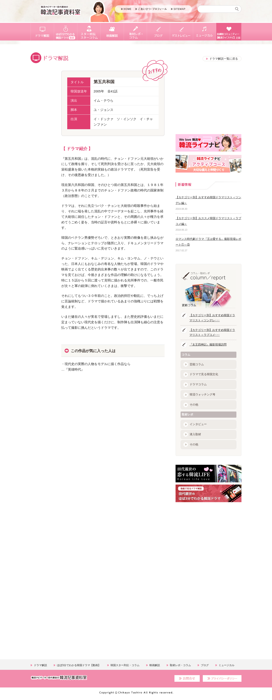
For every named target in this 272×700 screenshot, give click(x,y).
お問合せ (187, 678)
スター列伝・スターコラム (88, 31)
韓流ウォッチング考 (202, 394)
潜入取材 (195, 434)
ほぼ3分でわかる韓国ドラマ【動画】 (65, 31)
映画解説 (112, 31)
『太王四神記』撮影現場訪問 (208, 344)
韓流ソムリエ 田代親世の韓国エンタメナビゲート (60, 10)
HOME (126, 9)
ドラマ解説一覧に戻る (223, 58)
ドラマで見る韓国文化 (204, 374)
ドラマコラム (198, 384)
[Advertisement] (63, 430)
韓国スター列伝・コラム (125, 665)
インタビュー (198, 424)
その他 (194, 404)
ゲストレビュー (181, 31)
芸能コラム (197, 364)
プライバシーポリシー (222, 678)
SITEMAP (178, 9)
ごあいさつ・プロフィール (151, 9)
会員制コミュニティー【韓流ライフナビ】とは (228, 31)
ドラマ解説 (42, 31)
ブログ (158, 31)
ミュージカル (204, 31)
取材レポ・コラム (135, 31)
